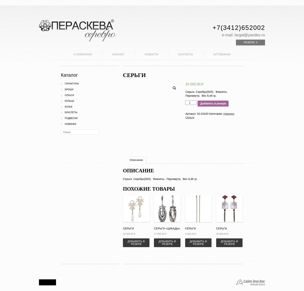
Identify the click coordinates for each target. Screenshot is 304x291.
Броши (69, 89)
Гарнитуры (72, 83)
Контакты (185, 54)
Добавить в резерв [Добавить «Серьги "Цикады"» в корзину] (167, 243)
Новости (151, 54)
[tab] (136, 160)
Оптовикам (221, 54)
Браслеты (71, 112)
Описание (136, 160)
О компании (82, 54)
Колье (69, 106)
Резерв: (250, 42)
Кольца (69, 101)
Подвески (71, 118)
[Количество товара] (191, 103)
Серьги (69, 95)
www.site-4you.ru (257, 284)
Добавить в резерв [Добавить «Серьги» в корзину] (136, 243)
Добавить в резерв (213, 103)
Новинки (70, 124)
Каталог (118, 54)
